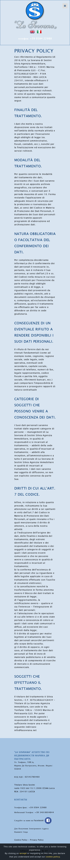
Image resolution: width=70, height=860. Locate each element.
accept (23, 853)
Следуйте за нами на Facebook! (33, 820)
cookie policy (53, 857)
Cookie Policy (20, 839)
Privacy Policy (36, 839)
